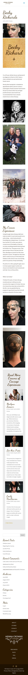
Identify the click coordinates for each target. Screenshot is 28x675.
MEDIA (14, 658)
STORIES (14, 625)
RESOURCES (14, 649)
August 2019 (6, 579)
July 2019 (5, 582)
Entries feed (6, 608)
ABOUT (14, 622)
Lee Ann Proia (13, 450)
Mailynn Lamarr (11, 405)
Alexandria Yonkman (19, 569)
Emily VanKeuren (12, 498)
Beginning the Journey (8, 546)
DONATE (14, 628)
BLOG (14, 652)
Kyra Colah (10, 409)
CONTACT (14, 631)
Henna (4, 593)
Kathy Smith (6, 567)
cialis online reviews (8, 561)
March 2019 (6, 585)
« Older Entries (9, 523)
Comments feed (7, 611)
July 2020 (5, 577)
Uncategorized (7, 598)
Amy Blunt (11, 564)
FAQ (14, 655)
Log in (4, 606)
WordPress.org (7, 613)
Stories (11, 21)
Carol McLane (6, 553)
